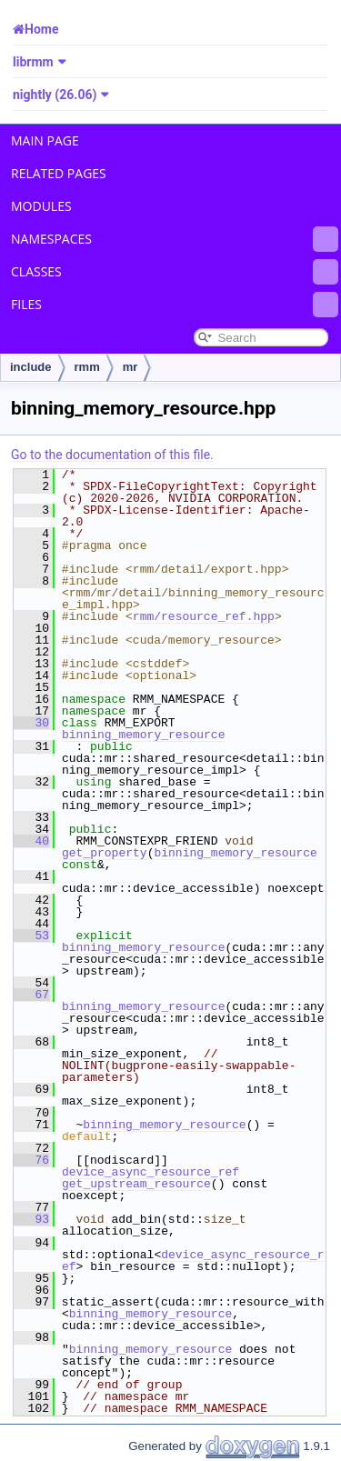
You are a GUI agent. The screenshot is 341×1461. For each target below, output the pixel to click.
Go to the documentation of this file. (112, 454)
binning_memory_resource (143, 734)
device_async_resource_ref (150, 1172)
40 (31, 841)
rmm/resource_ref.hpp (204, 616)
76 (31, 1160)
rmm (87, 367)
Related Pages (58, 173)
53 (31, 935)
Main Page (45, 140)
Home (41, 29)
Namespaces (174, 239)
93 (31, 1219)
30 (31, 723)
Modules (41, 206)
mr (130, 367)
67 (31, 994)
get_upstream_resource (136, 1184)
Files (174, 304)
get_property (104, 853)
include (31, 367)
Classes (174, 272)
